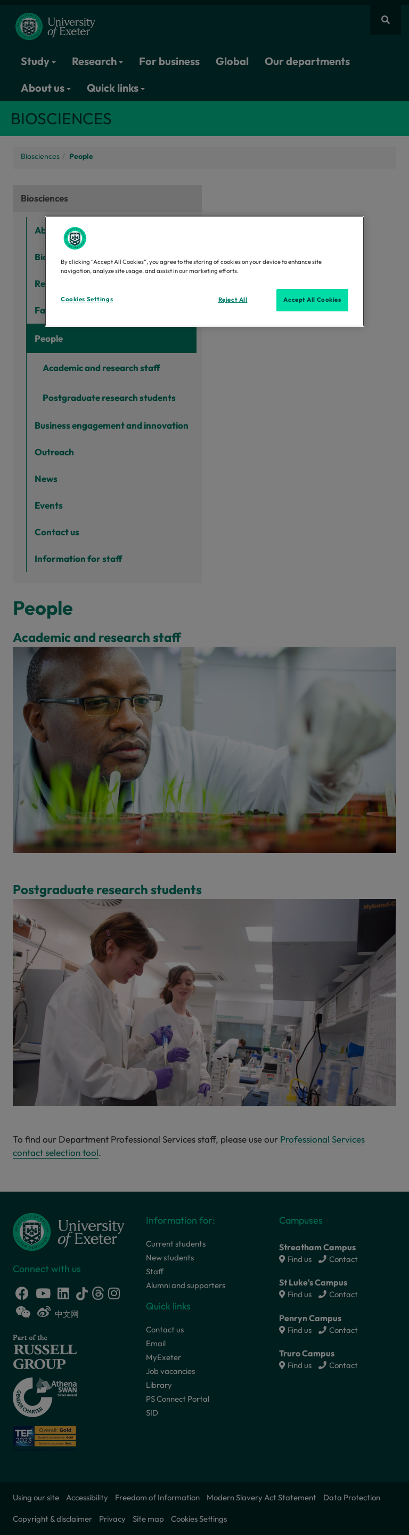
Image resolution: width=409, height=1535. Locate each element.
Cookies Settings (87, 299)
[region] (204, 271)
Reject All (233, 299)
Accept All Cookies (312, 299)
